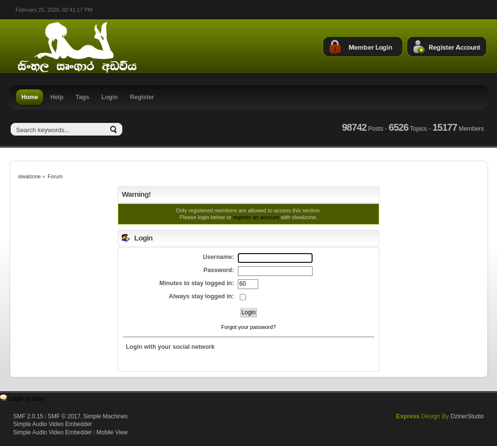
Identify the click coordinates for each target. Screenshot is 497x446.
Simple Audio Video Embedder (52, 424)
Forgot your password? (248, 327)
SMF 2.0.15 (28, 416)
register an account (256, 217)
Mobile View (112, 432)
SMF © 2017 (64, 416)
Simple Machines (105, 416)
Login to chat (26, 398)
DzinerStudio (467, 416)
